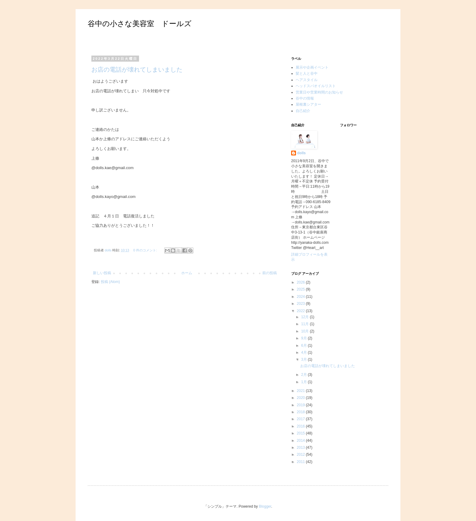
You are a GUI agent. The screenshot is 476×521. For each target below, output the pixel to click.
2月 (304, 375)
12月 (305, 317)
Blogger (265, 506)
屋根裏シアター (308, 104)
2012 (301, 454)
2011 (301, 462)
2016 (301, 426)
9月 (304, 338)
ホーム (186, 273)
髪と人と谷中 (307, 73)
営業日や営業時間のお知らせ (319, 92)
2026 (301, 282)
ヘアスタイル (307, 80)
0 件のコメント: (145, 250)
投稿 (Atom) (110, 282)
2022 (301, 311)
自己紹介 (303, 111)
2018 (301, 412)
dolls (301, 153)
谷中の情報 (305, 98)
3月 (304, 359)
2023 (301, 303)
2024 (301, 297)
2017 (301, 419)
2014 (301, 440)
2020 (301, 398)
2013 (301, 447)
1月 (304, 382)
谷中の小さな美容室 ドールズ (140, 23)
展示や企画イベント (312, 67)
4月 (304, 352)
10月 (305, 331)
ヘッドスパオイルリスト (316, 86)
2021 (301, 391)
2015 (301, 433)
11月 (305, 324)
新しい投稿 (102, 273)
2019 (301, 405)
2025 (301, 289)
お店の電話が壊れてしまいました (136, 69)
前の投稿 (269, 273)
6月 (304, 345)
